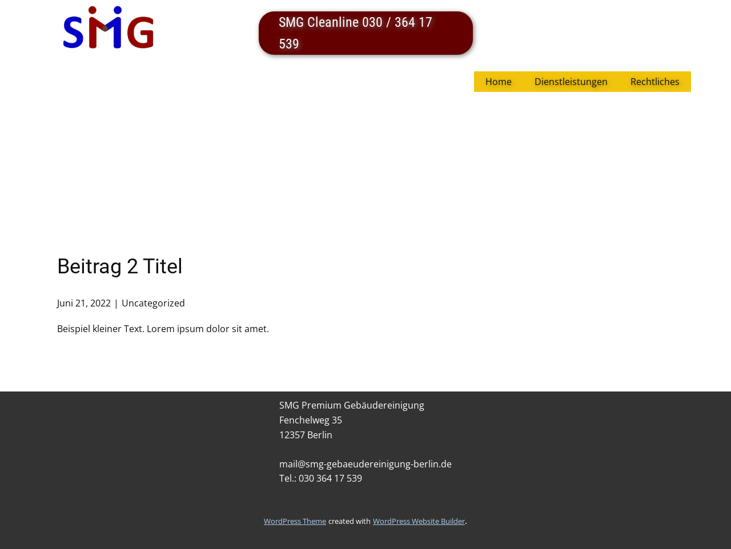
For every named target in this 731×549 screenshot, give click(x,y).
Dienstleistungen (571, 81)
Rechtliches (655, 81)
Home (498, 81)
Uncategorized (153, 303)
